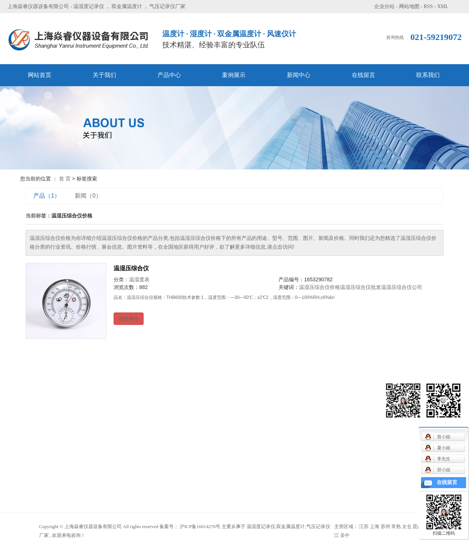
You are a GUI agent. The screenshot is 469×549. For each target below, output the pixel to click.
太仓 (406, 526)
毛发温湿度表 (100, 432)
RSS (428, 6)
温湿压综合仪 (131, 268)
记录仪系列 (97, 421)
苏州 (385, 526)
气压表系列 (97, 454)
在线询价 (128, 319)
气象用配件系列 (103, 443)
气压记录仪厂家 (167, 6)
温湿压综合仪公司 (401, 287)
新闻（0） (88, 196)
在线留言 (363, 75)
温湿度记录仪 (88, 6)
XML (442, 6)
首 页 (65, 179)
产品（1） (46, 196)
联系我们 (428, 75)
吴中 (345, 535)
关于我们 (104, 75)
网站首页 (39, 75)
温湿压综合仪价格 (319, 287)
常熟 (396, 526)
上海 (374, 526)
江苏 (364, 526)
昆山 (417, 526)
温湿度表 (139, 279)
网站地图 (409, 6)
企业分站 (384, 6)
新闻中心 (298, 75)
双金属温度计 (126, 6)
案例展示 (233, 75)
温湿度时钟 (97, 487)
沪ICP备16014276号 (200, 526)
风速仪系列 (97, 399)
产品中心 (169, 75)
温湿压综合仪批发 (360, 287)
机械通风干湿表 (103, 410)
